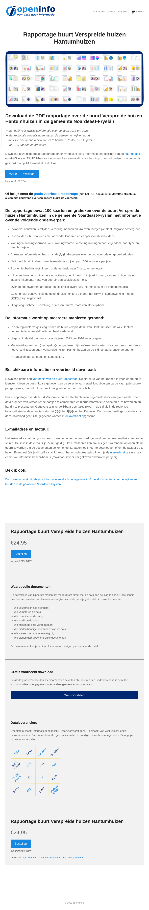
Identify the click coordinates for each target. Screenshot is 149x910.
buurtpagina (132, 153)
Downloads (99, 11)
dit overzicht (73, 416)
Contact (111, 11)
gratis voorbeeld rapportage (56, 194)
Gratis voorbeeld (74, 695)
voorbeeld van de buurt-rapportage (55, 379)
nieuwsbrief (117, 452)
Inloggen (122, 11)
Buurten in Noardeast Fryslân (43, 857)
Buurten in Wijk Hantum (71, 857)
